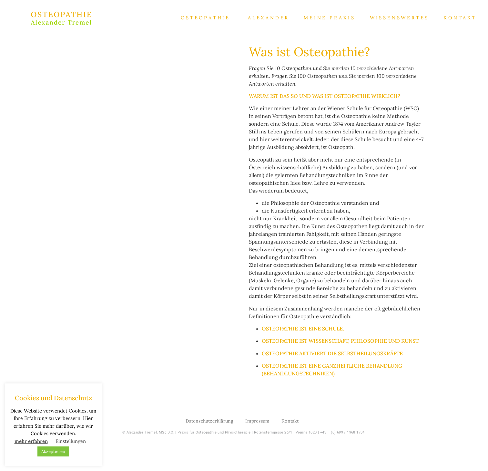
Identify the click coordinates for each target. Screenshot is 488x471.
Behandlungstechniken (298, 373)
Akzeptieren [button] (53, 451)
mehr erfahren (31, 441)
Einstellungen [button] (71, 441)
